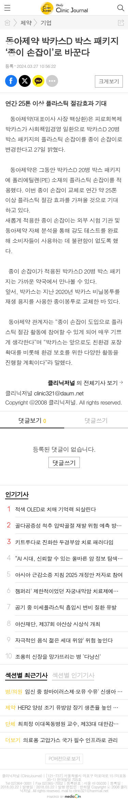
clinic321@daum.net (59, 393)
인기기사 (16, 494)
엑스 (25, 81)
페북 (11, 81)
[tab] (26, 675)
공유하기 (121, 22)
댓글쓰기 (96, 420)
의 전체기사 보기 (82, 383)
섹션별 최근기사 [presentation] (26, 675)
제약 (25, 23)
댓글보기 (32, 420)
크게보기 (109, 81)
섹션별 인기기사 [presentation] (73, 675)
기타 (52, 81)
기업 (46, 23)
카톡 (38, 81)
